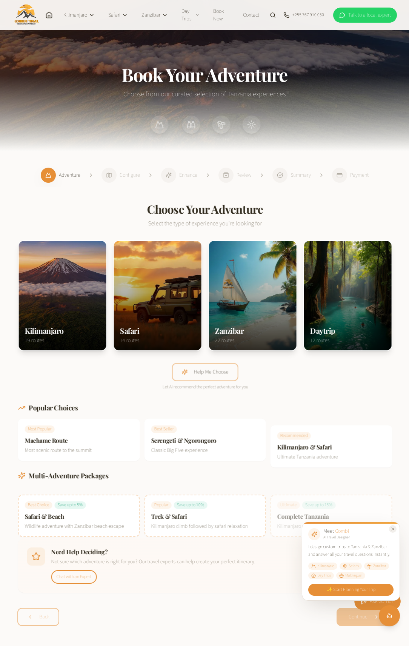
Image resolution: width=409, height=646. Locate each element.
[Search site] (273, 15)
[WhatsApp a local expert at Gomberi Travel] (365, 15)
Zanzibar (154, 15)
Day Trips (190, 15)
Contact (251, 15)
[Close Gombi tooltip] (393, 529)
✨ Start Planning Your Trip (350, 589)
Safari (118, 15)
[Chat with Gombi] (389, 615)
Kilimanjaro (79, 15)
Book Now (218, 15)
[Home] (49, 15)
